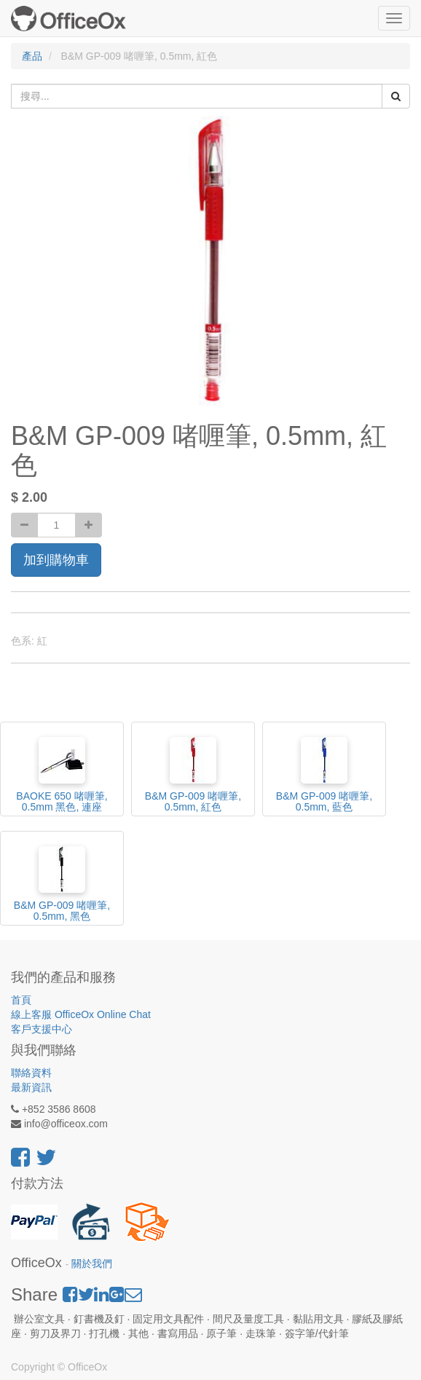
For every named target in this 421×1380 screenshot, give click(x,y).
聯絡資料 (31, 1073)
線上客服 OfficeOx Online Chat (81, 1014)
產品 (32, 56)
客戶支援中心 (41, 1029)
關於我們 (91, 1263)
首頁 (21, 1000)
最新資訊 (31, 1087)
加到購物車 (56, 560)
